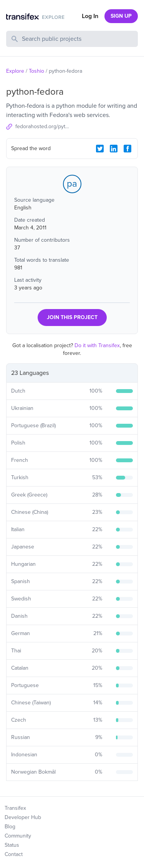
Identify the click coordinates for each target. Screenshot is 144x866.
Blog (10, 826)
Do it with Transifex (97, 345)
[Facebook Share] (127, 148)
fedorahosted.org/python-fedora (43, 126)
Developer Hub (23, 817)
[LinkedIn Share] (114, 148)
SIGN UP (121, 16)
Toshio (36, 71)
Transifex (15, 808)
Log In (90, 16)
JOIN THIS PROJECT (72, 317)
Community (18, 836)
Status (12, 845)
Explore (15, 71)
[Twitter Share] (100, 148)
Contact (14, 854)
